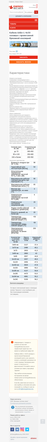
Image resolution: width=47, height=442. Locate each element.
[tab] (23, 24)
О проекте (11, 1)
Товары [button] (13, 24)
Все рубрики (29, 12)
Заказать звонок (23, 62)
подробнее (27, 412)
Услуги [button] (12, 28)
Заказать (23, 57)
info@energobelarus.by (26, 389)
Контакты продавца (17, 283)
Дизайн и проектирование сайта (18, 438)
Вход (34, 5)
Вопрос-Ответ (19, 1)
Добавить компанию (23, 16)
